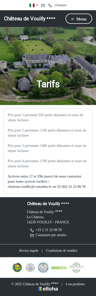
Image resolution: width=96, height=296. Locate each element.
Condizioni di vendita (61, 251)
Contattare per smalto (48, 235)
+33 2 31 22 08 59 (46, 230)
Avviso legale (28, 251)
